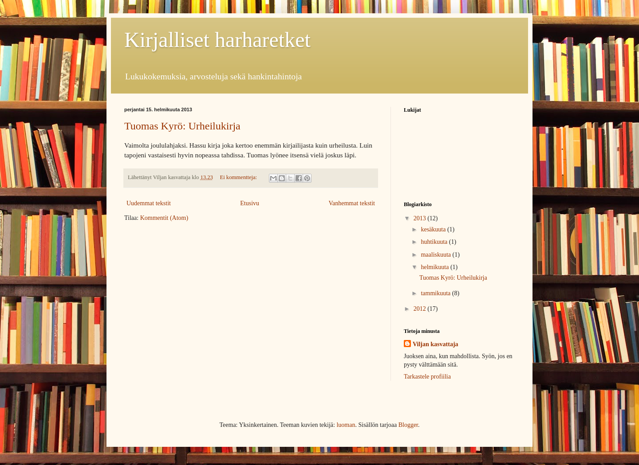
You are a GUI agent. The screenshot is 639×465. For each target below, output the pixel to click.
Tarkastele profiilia (427, 376)
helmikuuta (435, 267)
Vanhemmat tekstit (351, 203)
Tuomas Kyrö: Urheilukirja (182, 126)
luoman (345, 425)
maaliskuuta (436, 254)
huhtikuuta (435, 241)
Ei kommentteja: (239, 177)
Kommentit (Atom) (164, 218)
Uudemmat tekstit (148, 203)
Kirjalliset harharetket (217, 39)
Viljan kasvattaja (435, 344)
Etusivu (249, 203)
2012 (421, 308)
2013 (421, 218)
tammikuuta (436, 293)
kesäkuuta (434, 229)
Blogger (408, 425)
